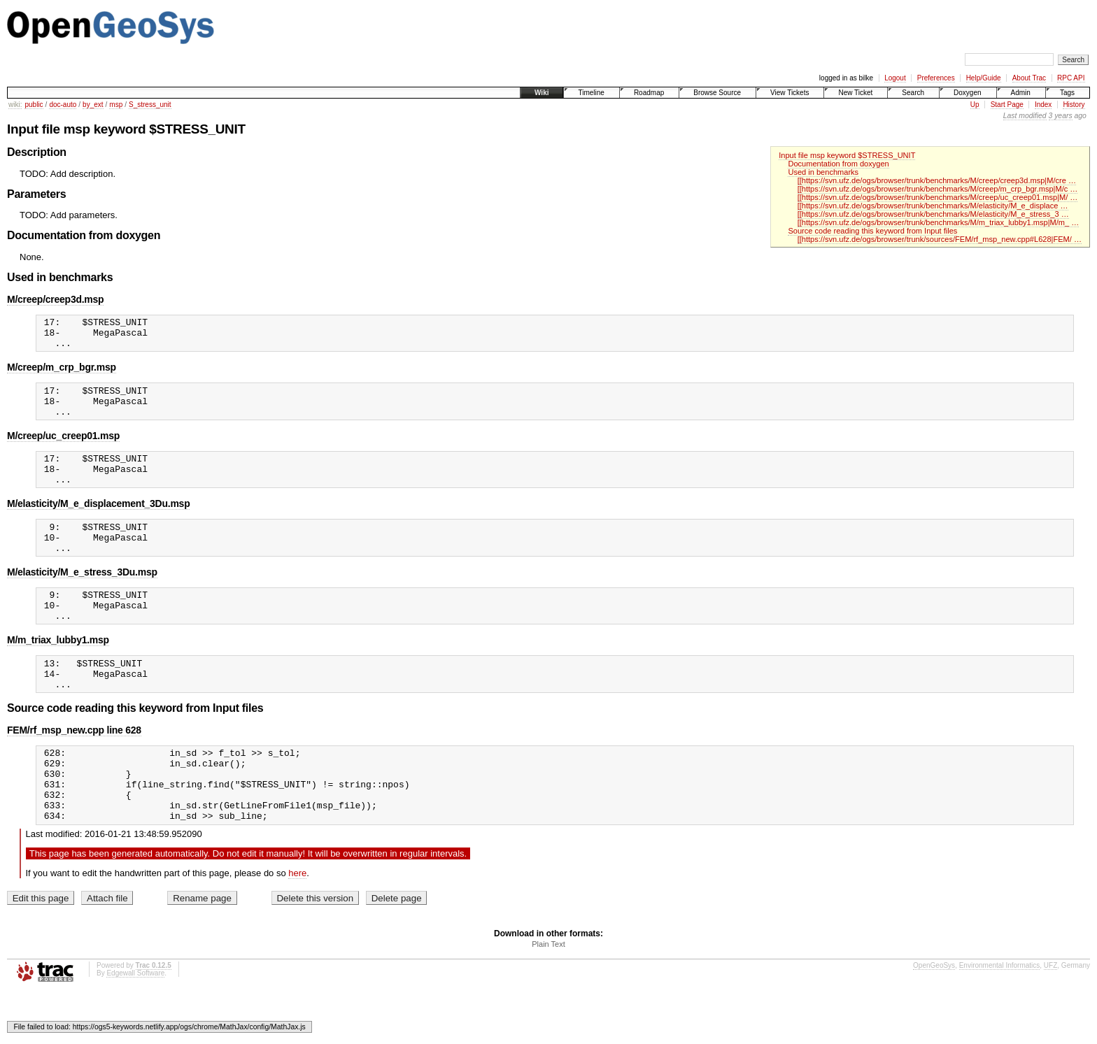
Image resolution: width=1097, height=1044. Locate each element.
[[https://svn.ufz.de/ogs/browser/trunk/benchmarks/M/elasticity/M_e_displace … (933, 205)
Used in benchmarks (823, 172)
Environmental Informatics (999, 1018)
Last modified (1025, 116)
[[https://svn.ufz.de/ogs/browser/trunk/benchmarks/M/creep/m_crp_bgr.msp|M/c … (938, 189)
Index (1043, 104)
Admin (1021, 92)
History (1073, 104)
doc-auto (62, 104)
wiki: (15, 104)
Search (913, 92)
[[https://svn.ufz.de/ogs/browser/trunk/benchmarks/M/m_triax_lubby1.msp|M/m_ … (939, 222)
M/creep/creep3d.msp (55, 299)
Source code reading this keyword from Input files (872, 231)
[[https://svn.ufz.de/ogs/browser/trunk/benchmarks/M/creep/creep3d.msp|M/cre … (937, 180)
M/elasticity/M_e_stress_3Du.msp (82, 597)
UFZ (1050, 1018)
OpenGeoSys (934, 1018)
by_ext (93, 104)
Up (974, 104)
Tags (1067, 92)
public (33, 104)
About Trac (1029, 78)
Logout (895, 78)
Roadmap (649, 92)
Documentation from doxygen (838, 163)
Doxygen (967, 92)
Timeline (591, 92)
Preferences (936, 78)
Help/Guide (983, 78)
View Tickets (789, 92)
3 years (1061, 116)
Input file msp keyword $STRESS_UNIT (847, 155)
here (297, 925)
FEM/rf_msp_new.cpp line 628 (74, 767)
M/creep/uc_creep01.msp (63, 448)
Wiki (541, 92)
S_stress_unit (150, 104)
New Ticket (855, 92)
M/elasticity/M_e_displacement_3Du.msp (98, 522)
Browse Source (717, 92)
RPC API (1070, 78)
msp (115, 104)
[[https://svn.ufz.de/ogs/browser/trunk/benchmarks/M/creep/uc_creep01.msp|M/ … (938, 197)
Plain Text (548, 996)
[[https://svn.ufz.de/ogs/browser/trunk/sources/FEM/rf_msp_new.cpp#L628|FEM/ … (940, 239)
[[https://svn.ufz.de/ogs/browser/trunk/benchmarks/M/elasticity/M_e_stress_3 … (933, 214)
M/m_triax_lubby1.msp (58, 671)
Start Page (1007, 104)
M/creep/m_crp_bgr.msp (61, 373)
